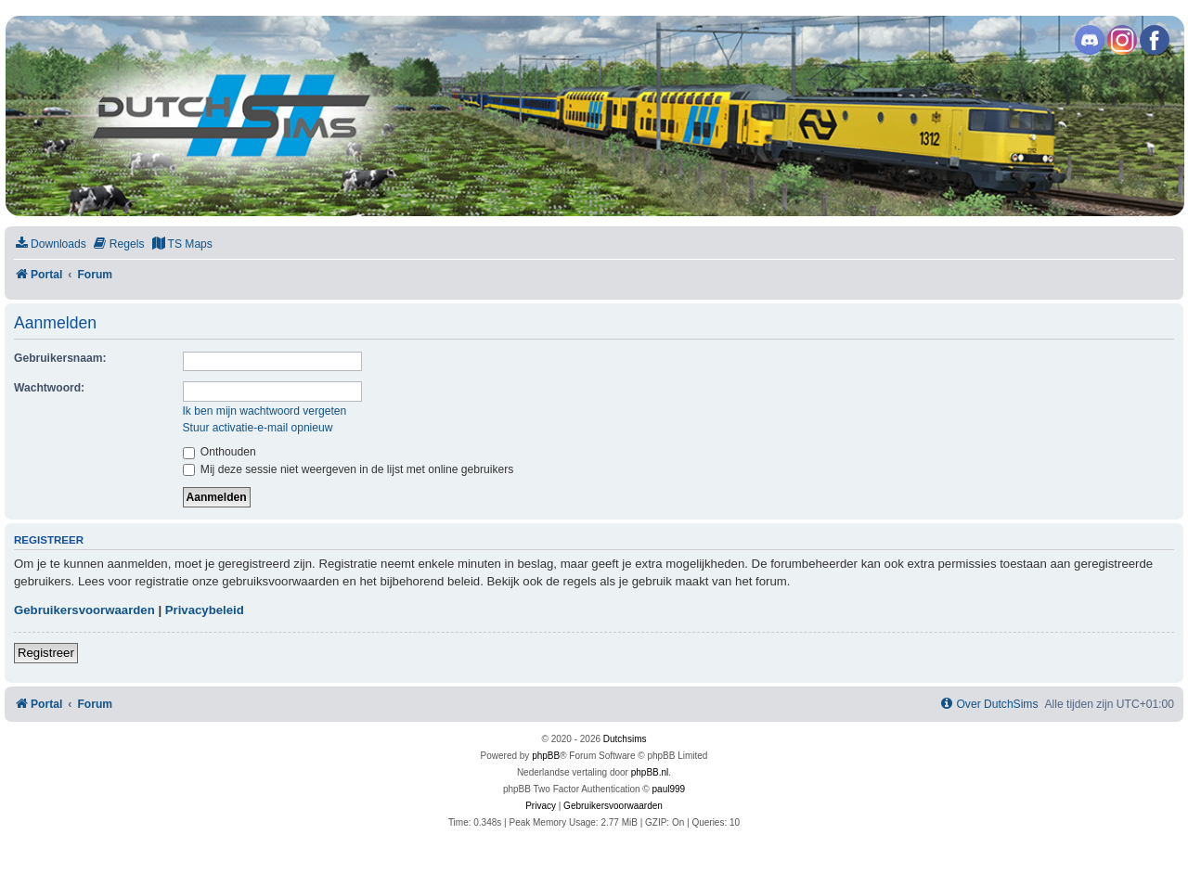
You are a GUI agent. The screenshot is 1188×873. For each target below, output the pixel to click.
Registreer (46, 653)
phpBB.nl (650, 772)
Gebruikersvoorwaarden (84, 610)
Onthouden (219, 451)
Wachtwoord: (49, 387)
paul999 (669, 789)
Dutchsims (625, 739)
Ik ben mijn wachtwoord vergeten (265, 410)
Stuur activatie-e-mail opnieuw (258, 427)
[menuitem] (50, 244)
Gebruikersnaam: (60, 358)
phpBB (546, 756)
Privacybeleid (204, 610)
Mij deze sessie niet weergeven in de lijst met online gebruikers (348, 469)
